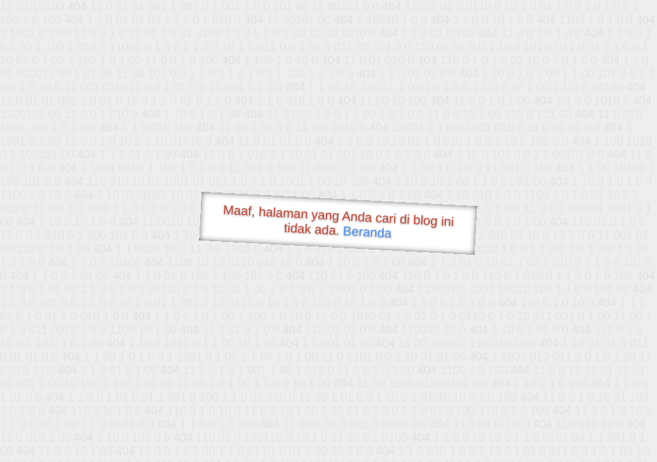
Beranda (367, 231)
